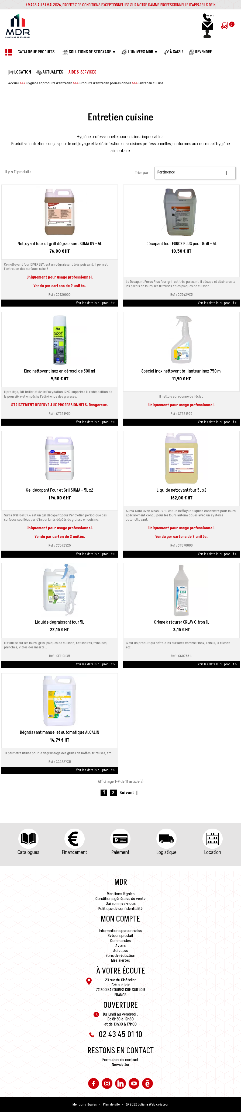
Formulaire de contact (120, 1059)
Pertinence (195, 172)
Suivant (129, 793)
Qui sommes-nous (121, 903)
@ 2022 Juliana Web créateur (147, 1104)
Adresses (120, 951)
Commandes (120, 941)
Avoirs (120, 945)
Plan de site (111, 1104)
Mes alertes (120, 960)
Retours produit (120, 936)
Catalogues (28, 852)
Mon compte (120, 919)
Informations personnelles (120, 931)
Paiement (120, 852)
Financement (74, 852)
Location (212, 852)
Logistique (167, 852)
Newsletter (120, 1064)
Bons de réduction (120, 955)
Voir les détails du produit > (95, 302)
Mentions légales (121, 894)
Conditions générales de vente (120, 899)
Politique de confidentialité (120, 909)
